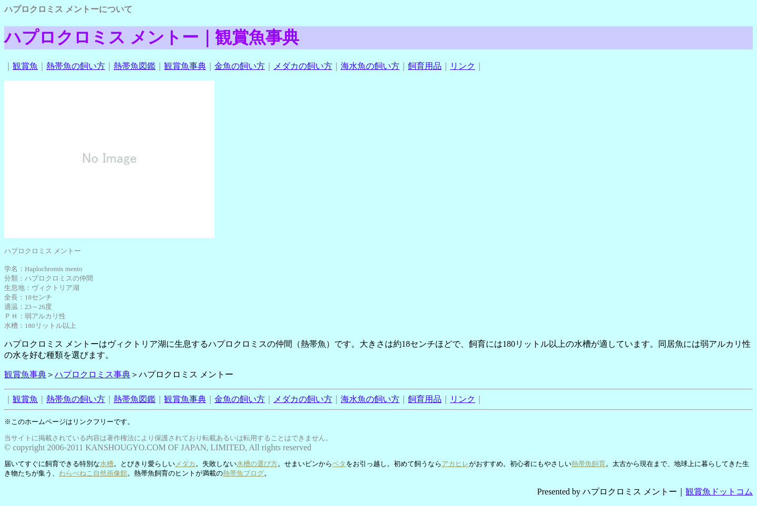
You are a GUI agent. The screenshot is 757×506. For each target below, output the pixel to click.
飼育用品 (425, 65)
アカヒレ (455, 464)
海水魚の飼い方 (370, 65)
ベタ (339, 464)
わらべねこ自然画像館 (93, 473)
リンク (462, 65)
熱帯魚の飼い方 (75, 65)
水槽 (107, 464)
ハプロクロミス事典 (92, 374)
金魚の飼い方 (239, 65)
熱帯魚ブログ (243, 473)
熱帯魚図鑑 (135, 65)
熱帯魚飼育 (588, 464)
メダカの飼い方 (302, 65)
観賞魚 (25, 65)
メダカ (185, 464)
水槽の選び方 (257, 464)
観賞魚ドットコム (719, 491)
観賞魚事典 (185, 65)
